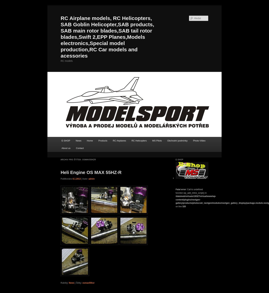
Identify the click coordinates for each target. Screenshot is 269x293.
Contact (80, 148)
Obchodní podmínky (177, 140)
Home (90, 140)
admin (92, 179)
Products (102, 140)
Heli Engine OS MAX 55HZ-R (91, 172)
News (79, 140)
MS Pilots (157, 140)
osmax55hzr (88, 283)
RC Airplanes (119, 140)
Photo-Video (199, 140)
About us (66, 148)
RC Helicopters (139, 140)
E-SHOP (66, 140)
